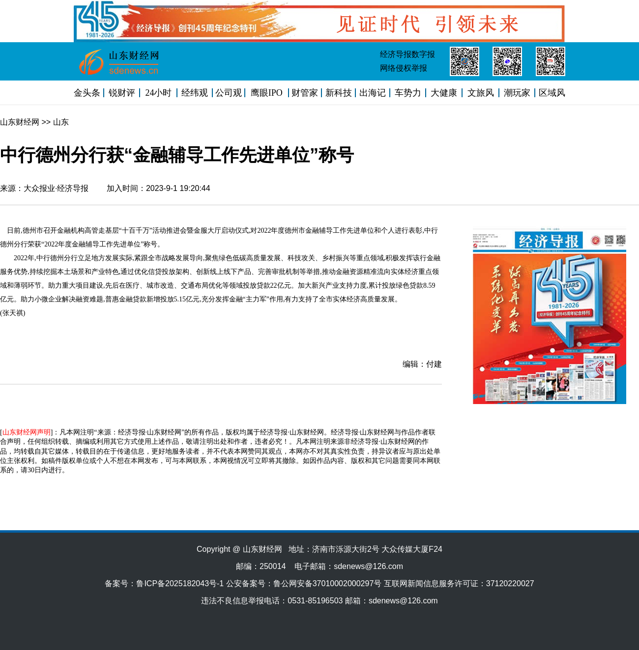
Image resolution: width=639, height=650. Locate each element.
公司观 (228, 93)
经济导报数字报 (407, 54)
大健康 (444, 93)
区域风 (552, 93)
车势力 (408, 93)
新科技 (338, 93)
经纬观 (194, 93)
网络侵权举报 (403, 68)
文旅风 (480, 93)
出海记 (372, 93)
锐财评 (122, 93)
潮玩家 (517, 93)
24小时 (158, 93)
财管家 (304, 93)
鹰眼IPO (267, 93)
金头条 (87, 93)
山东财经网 (19, 122)
